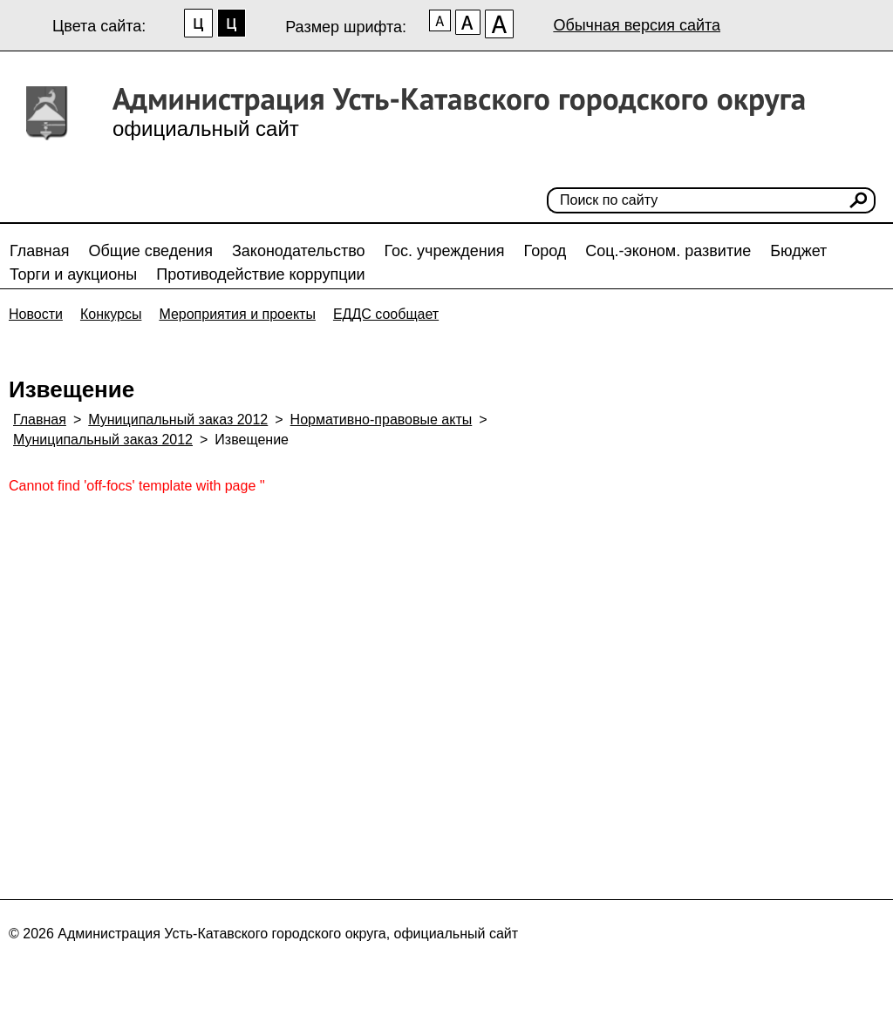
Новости (36, 314)
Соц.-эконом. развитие (668, 251)
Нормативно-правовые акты (381, 419)
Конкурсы (110, 314)
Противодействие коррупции (260, 274)
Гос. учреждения (445, 251)
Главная (40, 251)
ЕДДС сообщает (386, 314)
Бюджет (798, 251)
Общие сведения (151, 251)
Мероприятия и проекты (237, 314)
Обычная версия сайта (636, 25)
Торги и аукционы (73, 274)
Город (545, 251)
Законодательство (298, 251)
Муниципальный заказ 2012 (178, 419)
